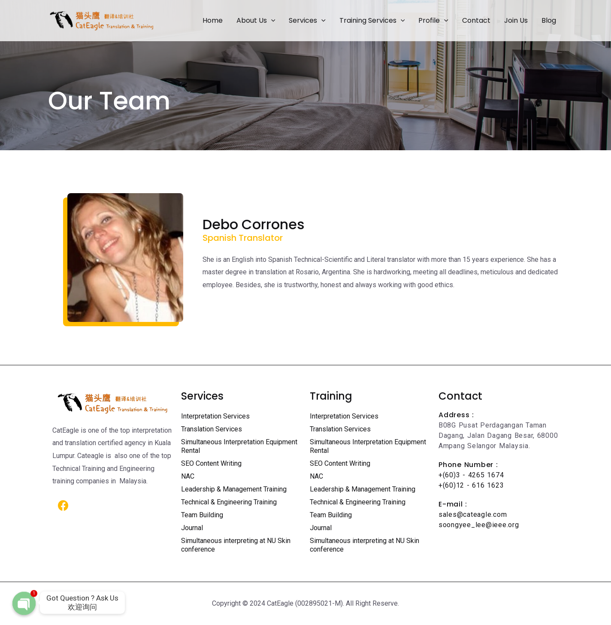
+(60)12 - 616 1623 (471, 485)
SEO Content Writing (211, 463)
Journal (192, 528)
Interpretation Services (215, 416)
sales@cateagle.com (473, 514)
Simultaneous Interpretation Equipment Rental (239, 446)
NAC (187, 476)
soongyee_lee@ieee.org (479, 525)
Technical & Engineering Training (229, 502)
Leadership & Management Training (234, 489)
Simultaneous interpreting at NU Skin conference (235, 545)
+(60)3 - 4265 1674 (471, 475)
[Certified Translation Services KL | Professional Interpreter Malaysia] (101, 20)
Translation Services (211, 429)
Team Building (202, 515)
